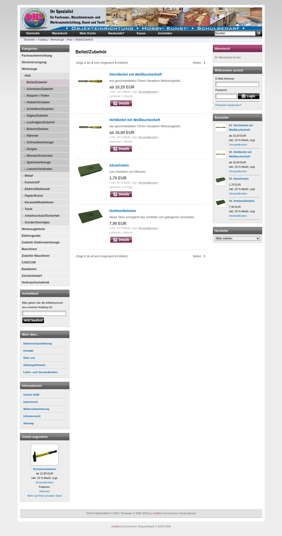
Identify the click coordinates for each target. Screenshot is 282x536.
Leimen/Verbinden (39, 169)
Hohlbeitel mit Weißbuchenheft (134, 120)
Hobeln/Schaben (38, 102)
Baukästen (29, 269)
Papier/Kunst (34, 195)
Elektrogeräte (31, 235)
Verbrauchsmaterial (35, 282)
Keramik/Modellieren (39, 202)
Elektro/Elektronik (37, 189)
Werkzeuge (57, 39)
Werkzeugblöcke (33, 229)
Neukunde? (116, 33)
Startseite (33, 33)
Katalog (42, 39)
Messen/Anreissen (40, 155)
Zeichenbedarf (32, 276)
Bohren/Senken (37, 129)
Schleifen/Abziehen (40, 109)
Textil (28, 209)
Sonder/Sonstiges (37, 222)
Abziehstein (119, 165)
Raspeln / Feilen (38, 95)
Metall (29, 175)
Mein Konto (88, 33)
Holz (69, 39)
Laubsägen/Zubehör (41, 122)
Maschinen (29, 249)
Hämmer (33, 135)
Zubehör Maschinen (36, 255)
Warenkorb (59, 33)
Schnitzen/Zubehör (40, 89)
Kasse (141, 33)
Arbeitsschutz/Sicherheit (42, 215)
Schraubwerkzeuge (40, 142)
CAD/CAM (29, 262)
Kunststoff (32, 182)
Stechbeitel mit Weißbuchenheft (135, 74)
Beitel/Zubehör (84, 39)
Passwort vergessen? (228, 105)
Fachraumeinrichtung (37, 55)
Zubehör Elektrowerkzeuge (41, 242)
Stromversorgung (34, 62)
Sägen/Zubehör (37, 115)
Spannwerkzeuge (39, 162)
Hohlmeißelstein (122, 211)
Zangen (32, 149)
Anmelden (165, 33)
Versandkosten (45, 482)
